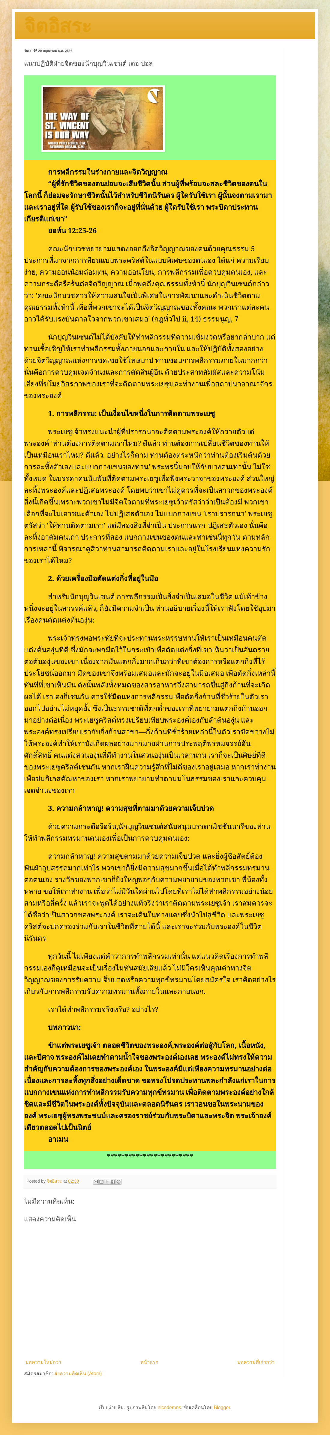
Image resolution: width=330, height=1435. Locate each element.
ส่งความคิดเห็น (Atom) (78, 1373)
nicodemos (169, 1407)
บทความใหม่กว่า (43, 1362)
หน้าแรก (149, 1362)
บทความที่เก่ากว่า (255, 1362)
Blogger (222, 1407)
